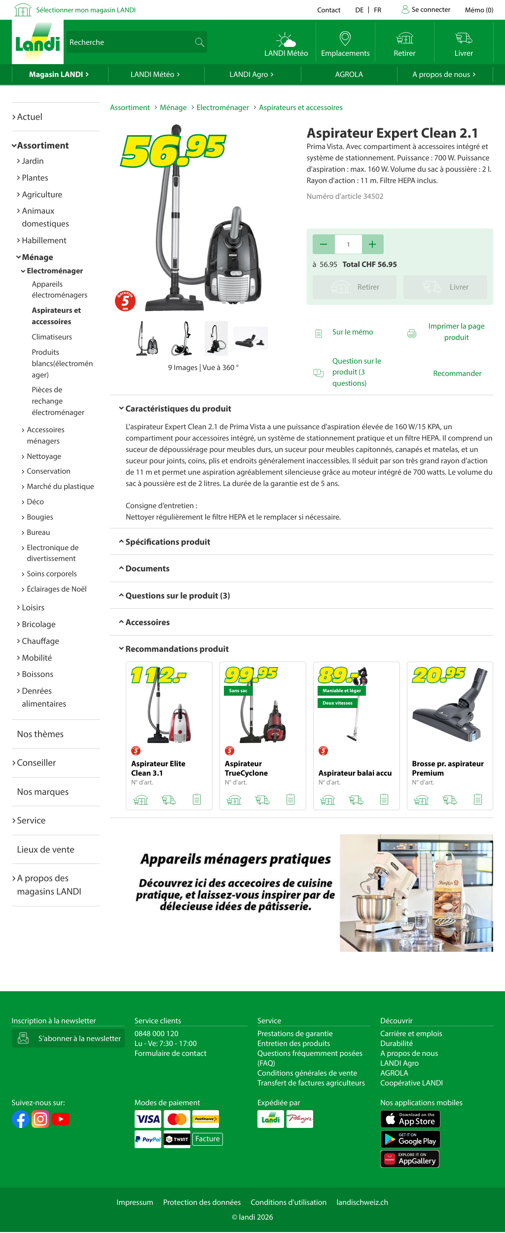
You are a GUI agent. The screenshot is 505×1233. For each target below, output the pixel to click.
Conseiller (36, 762)
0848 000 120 (157, 1034)
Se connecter (431, 9)
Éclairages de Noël (57, 589)
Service (31, 820)
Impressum (135, 1202)
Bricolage (39, 624)
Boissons (38, 673)
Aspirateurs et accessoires (301, 107)
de (360, 9)
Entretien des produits (293, 1043)
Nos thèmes (40, 734)
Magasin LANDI (56, 74)
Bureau (38, 532)
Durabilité (396, 1043)
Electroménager (55, 271)
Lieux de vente (45, 849)
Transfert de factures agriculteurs (311, 1083)
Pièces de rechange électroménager (58, 401)
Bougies (40, 517)
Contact (328, 9)
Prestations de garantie (295, 1034)
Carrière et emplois (411, 1034)
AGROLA (349, 74)
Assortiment (43, 145)
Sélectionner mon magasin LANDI (86, 9)
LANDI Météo (153, 74)
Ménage (37, 256)
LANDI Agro (248, 74)
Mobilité (37, 657)
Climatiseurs (52, 337)
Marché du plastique (60, 486)
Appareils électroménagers (60, 289)
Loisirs (33, 607)
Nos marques (43, 791)
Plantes (35, 177)
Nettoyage (44, 456)
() (479, 9)
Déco (35, 502)
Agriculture (42, 194)
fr (377, 9)
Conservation (49, 471)
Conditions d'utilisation (288, 1202)
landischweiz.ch (363, 1202)
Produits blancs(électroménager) (62, 363)
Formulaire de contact (171, 1053)
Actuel (29, 116)
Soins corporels (52, 574)
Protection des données (202, 1202)
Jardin (33, 160)
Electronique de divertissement (53, 553)
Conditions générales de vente (307, 1073)
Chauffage (41, 640)
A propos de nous (441, 74)
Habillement (44, 240)
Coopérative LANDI (411, 1083)
